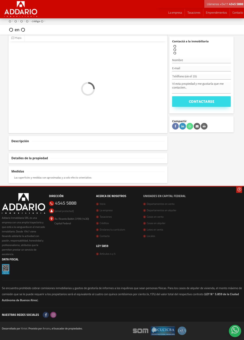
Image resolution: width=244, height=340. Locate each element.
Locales (151, 236)
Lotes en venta (155, 229)
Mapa (16, 38)
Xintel (24, 328)
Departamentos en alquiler (161, 210)
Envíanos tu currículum (112, 229)
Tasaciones (193, 12)
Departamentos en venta (160, 204)
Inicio (103, 204)
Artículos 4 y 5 (108, 254)
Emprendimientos (216, 12)
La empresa (175, 12)
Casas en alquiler (156, 223)
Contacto (105, 236)
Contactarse (201, 102)
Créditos (104, 223)
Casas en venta (155, 217)
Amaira (47, 328)
